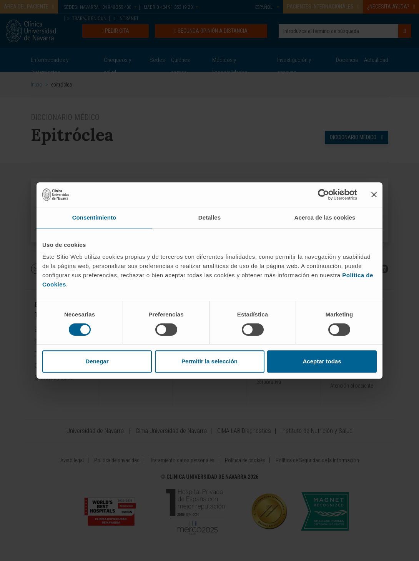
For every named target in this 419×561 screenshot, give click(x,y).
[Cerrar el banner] (374, 194)
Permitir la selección (209, 361)
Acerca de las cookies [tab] (325, 217)
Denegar (96, 361)
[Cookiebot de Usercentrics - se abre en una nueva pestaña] (323, 194)
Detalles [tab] (209, 217)
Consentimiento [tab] (94, 217)
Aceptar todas (322, 361)
